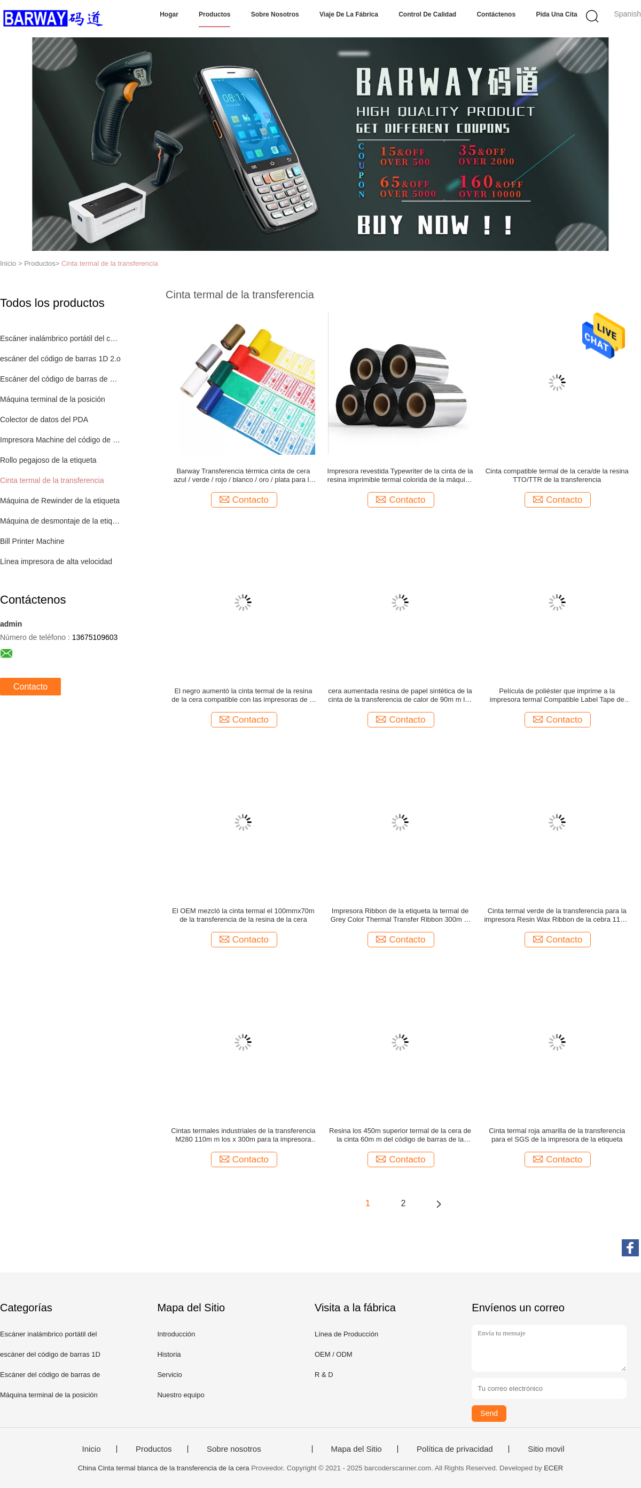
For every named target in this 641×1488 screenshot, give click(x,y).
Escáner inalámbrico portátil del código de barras (60, 338)
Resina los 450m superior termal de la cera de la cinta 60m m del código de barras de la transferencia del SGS (400, 1135)
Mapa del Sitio (356, 1449)
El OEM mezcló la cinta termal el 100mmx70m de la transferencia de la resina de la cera (243, 915)
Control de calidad (427, 14)
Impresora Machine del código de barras (60, 440)
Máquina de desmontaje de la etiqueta (60, 521)
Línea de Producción (346, 1334)
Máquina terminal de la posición (52, 399)
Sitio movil (546, 1449)
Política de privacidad (455, 1449)
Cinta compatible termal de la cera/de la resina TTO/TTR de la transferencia (557, 475)
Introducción (176, 1334)
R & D (324, 1375)
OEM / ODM (334, 1354)
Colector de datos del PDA (44, 419)
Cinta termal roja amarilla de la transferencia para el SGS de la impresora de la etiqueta (557, 1135)
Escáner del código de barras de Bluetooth (60, 379)
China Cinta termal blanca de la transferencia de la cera (163, 1468)
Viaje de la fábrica (348, 14)
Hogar (169, 14)
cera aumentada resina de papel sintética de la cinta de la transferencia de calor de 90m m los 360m (400, 695)
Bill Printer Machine (32, 541)
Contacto (30, 686)
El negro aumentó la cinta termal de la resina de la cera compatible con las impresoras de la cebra (243, 695)
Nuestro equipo (180, 1395)
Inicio (91, 1449)
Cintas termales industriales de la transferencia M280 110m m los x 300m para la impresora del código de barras (243, 1135)
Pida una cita (556, 14)
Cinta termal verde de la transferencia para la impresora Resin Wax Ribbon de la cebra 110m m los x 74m (557, 915)
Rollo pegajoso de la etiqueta (48, 460)
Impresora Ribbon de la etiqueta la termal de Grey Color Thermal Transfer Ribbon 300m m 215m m (400, 915)
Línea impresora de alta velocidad (56, 561)
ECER (553, 1468)
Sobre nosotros (275, 14)
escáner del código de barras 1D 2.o (60, 358)
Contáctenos (495, 14)
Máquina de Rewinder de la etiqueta (60, 500)
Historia (169, 1354)
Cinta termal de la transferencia (109, 263)
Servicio (169, 1375)
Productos (214, 14)
